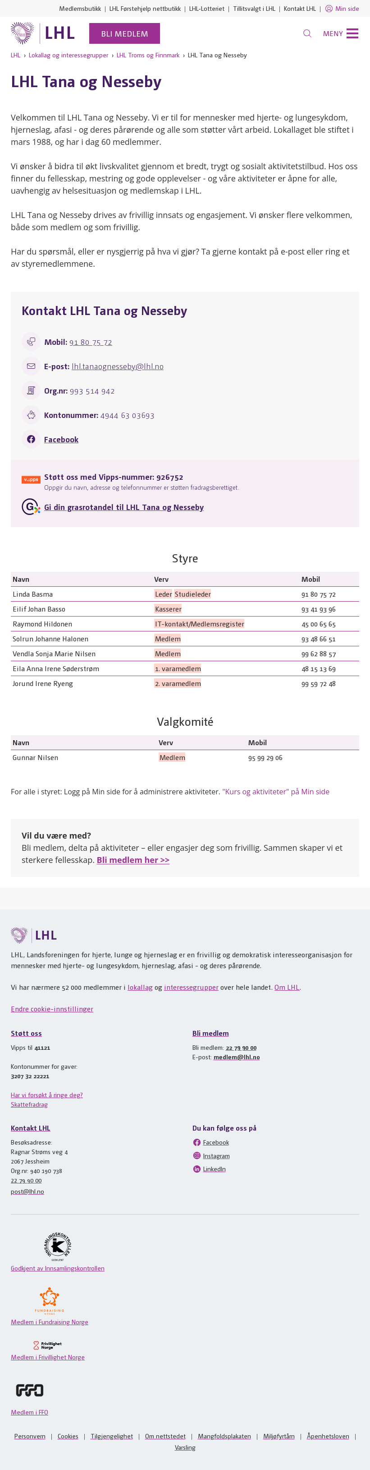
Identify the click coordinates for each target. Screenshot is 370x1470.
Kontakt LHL (300, 8)
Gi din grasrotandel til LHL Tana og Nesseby (124, 506)
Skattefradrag (29, 1104)
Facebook (61, 439)
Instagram (211, 1155)
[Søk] (307, 33)
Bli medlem (124, 33)
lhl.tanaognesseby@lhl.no (118, 366)
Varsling (185, 1447)
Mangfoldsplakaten (224, 1436)
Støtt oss (26, 1033)
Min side (341, 8)
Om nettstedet (165, 1436)
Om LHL (287, 987)
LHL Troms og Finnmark (148, 55)
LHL (15, 55)
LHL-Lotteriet (206, 8)
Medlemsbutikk (80, 8)
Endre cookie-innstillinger (52, 1008)
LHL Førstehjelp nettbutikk (145, 8)
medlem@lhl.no (237, 1057)
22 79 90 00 (241, 1047)
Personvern (30, 1436)
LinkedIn (209, 1168)
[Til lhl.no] (43, 33)
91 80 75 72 (90, 341)
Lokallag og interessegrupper (68, 55)
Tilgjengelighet (112, 1436)
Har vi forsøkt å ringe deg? (47, 1094)
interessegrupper (191, 987)
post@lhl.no (27, 1191)
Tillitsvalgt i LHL (254, 8)
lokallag (140, 987)
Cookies (68, 1436)
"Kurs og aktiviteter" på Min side (275, 792)
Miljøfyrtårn (279, 1436)
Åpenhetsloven (328, 1436)
